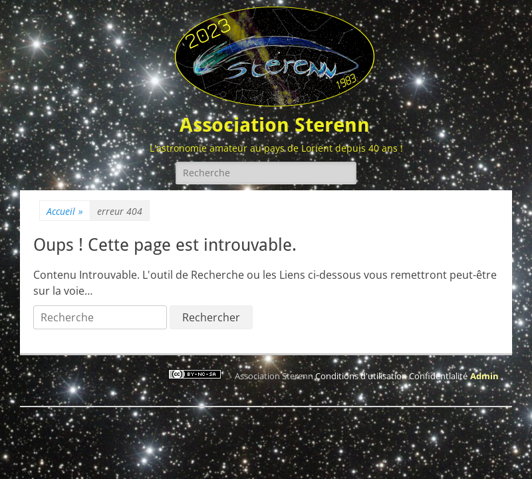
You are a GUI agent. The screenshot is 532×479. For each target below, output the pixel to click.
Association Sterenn (275, 124)
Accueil (65, 211)
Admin (484, 376)
